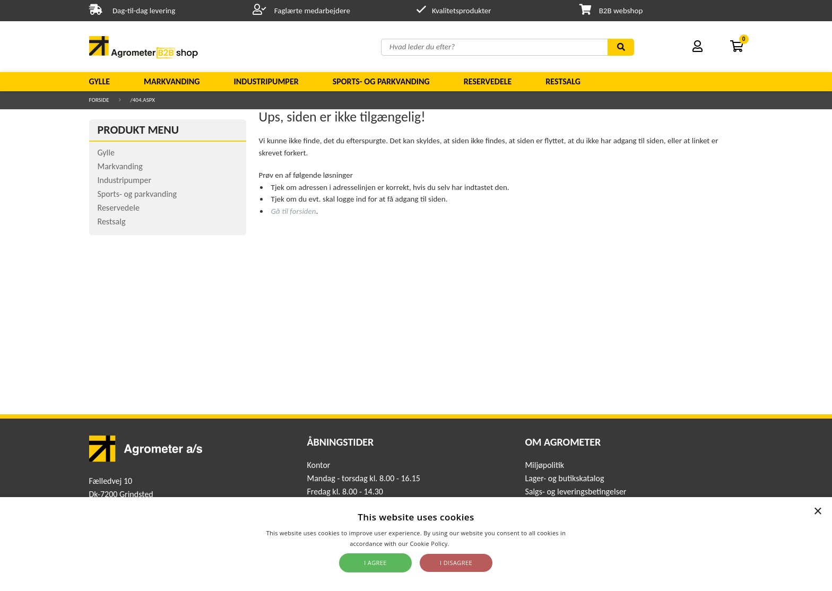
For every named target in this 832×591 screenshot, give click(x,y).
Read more (466, 543)
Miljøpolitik (544, 465)
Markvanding (172, 81)
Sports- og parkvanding (381, 81)
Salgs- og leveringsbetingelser (575, 491)
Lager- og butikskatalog (564, 478)
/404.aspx (143, 100)
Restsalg (562, 81)
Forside (99, 100)
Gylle (99, 81)
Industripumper (265, 81)
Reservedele (488, 81)
